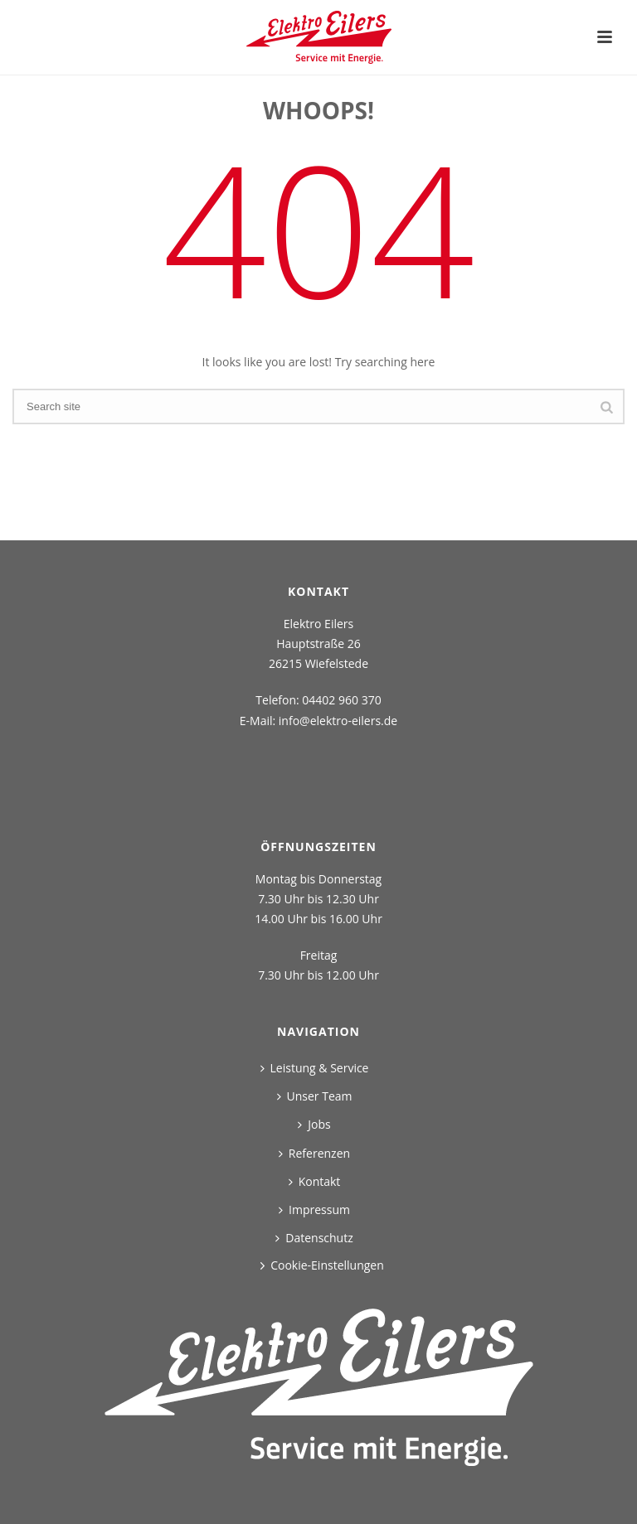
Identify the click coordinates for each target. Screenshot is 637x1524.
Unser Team (315, 1096)
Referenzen (314, 1153)
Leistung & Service (314, 1068)
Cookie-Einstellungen (327, 1265)
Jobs (314, 1124)
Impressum (314, 1209)
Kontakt (315, 1181)
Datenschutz (314, 1238)
